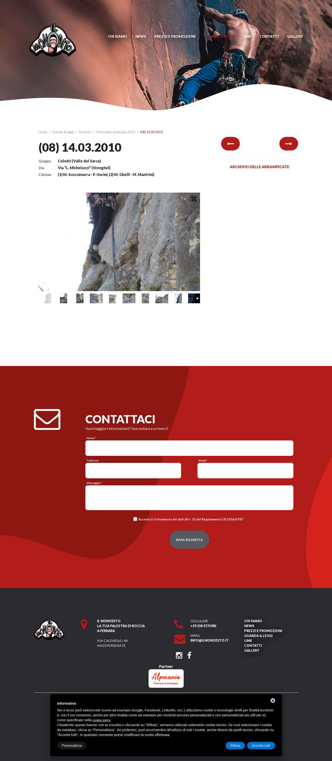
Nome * (91, 438)
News (140, 36)
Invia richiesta (189, 539)
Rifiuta (235, 745)
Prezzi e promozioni (175, 36)
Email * (203, 460)
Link (247, 36)
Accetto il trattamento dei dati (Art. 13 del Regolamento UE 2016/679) (190, 519)
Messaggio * (94, 483)
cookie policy (101, 720)
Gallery (295, 36)
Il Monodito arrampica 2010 (115, 132)
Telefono (93, 460)
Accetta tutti (261, 745)
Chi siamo (117, 36)
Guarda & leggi (219, 36)
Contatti (269, 36)
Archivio (85, 132)
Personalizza (72, 745)
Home (43, 132)
